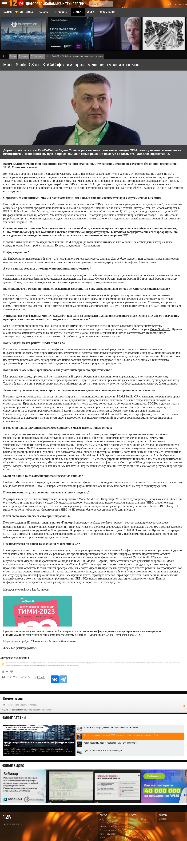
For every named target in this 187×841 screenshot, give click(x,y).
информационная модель (40, 662)
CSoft (41, 677)
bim (31, 662)
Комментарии (13, 699)
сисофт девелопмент (119, 662)
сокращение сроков (16, 665)
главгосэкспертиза (42, 665)
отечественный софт (82, 662)
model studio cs (103, 662)
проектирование (130, 662)
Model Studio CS (160, 329)
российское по (93, 662)
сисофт (110, 662)
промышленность (62, 662)
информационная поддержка (155, 662)
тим (18, 662)
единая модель (168, 662)
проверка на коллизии (54, 665)
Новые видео (13, 766)
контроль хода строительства (69, 665)
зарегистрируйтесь (19, 710)
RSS (184, 706)
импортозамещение (10, 662)
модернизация (72, 662)
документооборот (141, 662)
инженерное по (24, 662)
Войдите (5, 710)
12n (7, 817)
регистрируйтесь (26, 648)
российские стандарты (29, 665)
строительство (52, 662)
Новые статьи (14, 718)
